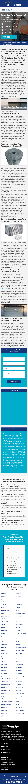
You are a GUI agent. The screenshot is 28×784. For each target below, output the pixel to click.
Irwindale (4, 699)
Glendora (4, 676)
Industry (4, 693)
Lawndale (18, 596)
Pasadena (18, 639)
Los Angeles (19, 605)
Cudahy (4, 650)
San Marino (19, 670)
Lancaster (18, 593)
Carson (4, 633)
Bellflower (4, 619)
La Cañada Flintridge (7, 702)
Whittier (18, 716)
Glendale (4, 673)
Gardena (4, 670)
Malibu (17, 610)
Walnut (17, 704)
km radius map (14, 408)
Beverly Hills (5, 622)
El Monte (4, 664)
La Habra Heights (6, 704)
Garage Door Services (10, 42)
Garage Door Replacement (8, 764)
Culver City (5, 653)
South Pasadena (20, 693)
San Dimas (18, 662)
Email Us (5, 746)
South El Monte (19, 687)
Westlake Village (20, 713)
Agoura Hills (5, 593)
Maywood (18, 616)
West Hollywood (20, 710)
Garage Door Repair (7, 759)
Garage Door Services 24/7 (17, 775)
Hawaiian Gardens (6, 679)
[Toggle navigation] (25, 9)
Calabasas (5, 630)
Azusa (3, 607)
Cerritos (4, 636)
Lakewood (4, 716)
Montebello (18, 622)
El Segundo (5, 667)
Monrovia (18, 619)
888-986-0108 (14, 5)
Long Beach (19, 602)
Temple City (19, 696)
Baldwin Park (5, 610)
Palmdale (18, 630)
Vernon (17, 702)
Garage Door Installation (8, 762)
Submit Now (14, 381)
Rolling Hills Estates (21, 656)
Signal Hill (18, 684)
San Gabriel (19, 667)
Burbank (4, 627)
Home (2, 42)
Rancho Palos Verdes (21, 647)
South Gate (18, 690)
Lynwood (18, 607)
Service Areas (5, 769)
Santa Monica (19, 679)
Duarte (4, 662)
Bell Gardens (5, 616)
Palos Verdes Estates (21, 633)
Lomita (17, 599)
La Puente (4, 710)
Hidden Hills (5, 687)
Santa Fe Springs (20, 676)
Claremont (4, 639)
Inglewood (4, 696)
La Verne (4, 713)
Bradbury (4, 624)
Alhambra (4, 596)
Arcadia (4, 599)
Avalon (4, 605)
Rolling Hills (19, 653)
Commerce (5, 642)
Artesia (4, 602)
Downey (4, 659)
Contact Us (5, 767)
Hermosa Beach (6, 684)
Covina (4, 647)
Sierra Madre (19, 682)
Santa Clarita (19, 673)
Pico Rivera (19, 642)
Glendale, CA (6, 752)
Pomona (18, 644)
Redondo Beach (20, 650)
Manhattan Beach (20, 613)
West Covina (19, 707)
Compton (4, 644)
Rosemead (18, 659)
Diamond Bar (5, 656)
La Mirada (4, 707)
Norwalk (18, 627)
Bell (3, 613)
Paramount (18, 636)
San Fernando (19, 664)
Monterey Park (19, 624)
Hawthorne (5, 682)
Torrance (18, 699)
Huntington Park (6, 690)
